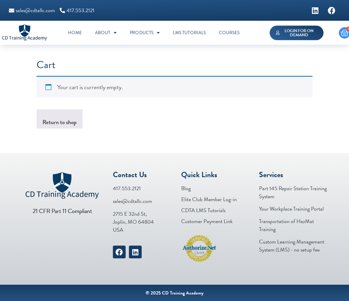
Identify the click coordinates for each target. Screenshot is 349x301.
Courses (229, 32)
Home (75, 32)
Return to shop (59, 122)
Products (145, 32)
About (106, 32)
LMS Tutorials (189, 32)
